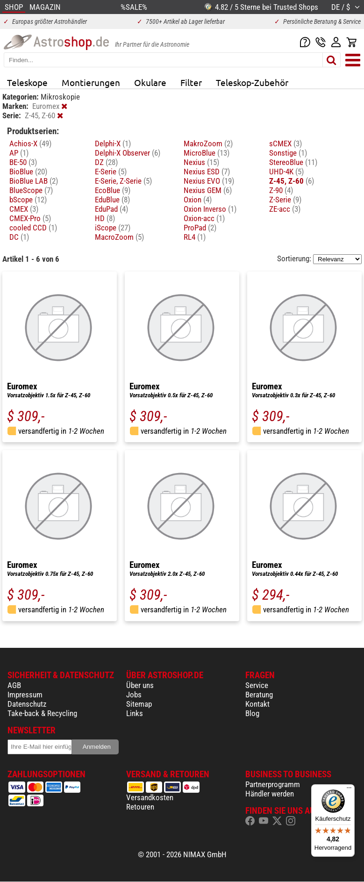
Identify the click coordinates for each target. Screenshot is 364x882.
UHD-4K (286, 171)
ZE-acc (284, 209)
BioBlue (28, 171)
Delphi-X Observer (127, 153)
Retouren (140, 806)
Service (256, 685)
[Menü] (349, 790)
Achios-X (30, 143)
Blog (252, 713)
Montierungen (91, 82)
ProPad (200, 227)
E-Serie (111, 171)
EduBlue (112, 199)
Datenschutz (26, 704)
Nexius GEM (208, 190)
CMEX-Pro (30, 218)
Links (134, 713)
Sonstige (288, 153)
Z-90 (281, 190)
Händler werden (269, 793)
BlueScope (31, 190)
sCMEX (285, 143)
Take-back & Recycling (42, 713)
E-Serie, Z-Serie (123, 181)
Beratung (259, 694)
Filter (191, 82)
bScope (28, 199)
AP (19, 153)
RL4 (195, 237)
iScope (112, 227)
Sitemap (139, 704)
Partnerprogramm (272, 784)
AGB (14, 685)
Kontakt (257, 704)
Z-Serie (285, 199)
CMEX (23, 209)
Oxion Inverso (210, 209)
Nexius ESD (207, 171)
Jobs (134, 694)
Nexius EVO (209, 181)
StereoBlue (293, 162)
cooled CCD (33, 227)
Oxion (198, 199)
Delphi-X (113, 143)
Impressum (25, 694)
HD (105, 218)
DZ (106, 162)
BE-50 (23, 162)
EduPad (111, 209)
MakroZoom (208, 143)
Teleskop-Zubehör (252, 82)
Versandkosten (149, 797)
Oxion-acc (204, 218)
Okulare (150, 82)
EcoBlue (112, 190)
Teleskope (27, 82)
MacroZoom (119, 237)
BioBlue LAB (33, 181)
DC (19, 237)
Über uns (140, 685)
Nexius (201, 162)
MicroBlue (206, 153)
